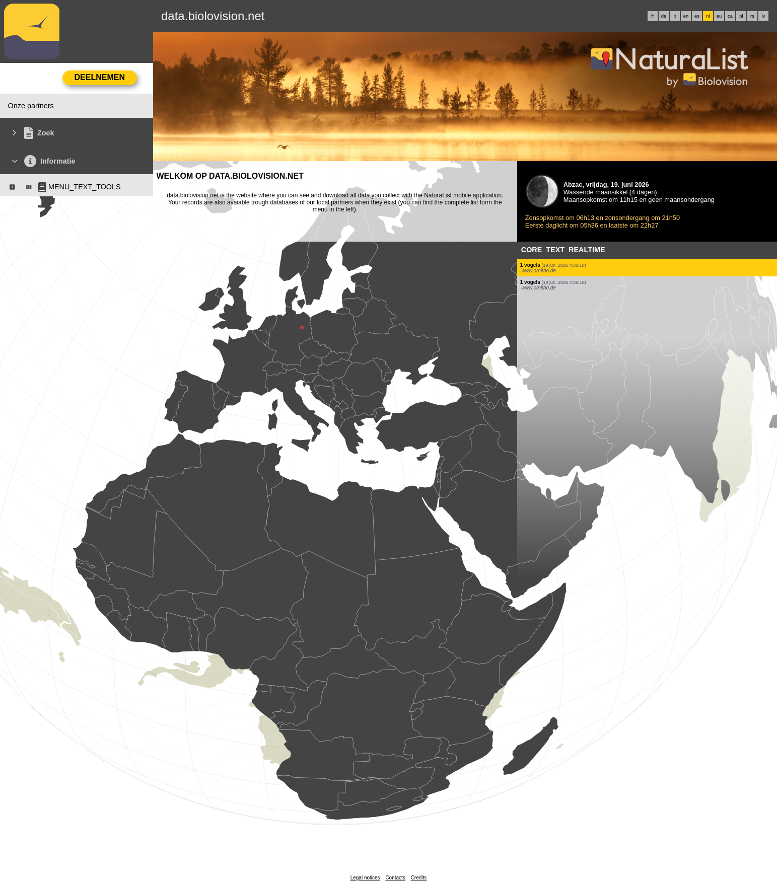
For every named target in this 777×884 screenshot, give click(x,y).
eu (719, 16)
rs (752, 16)
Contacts (395, 877)
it (675, 16)
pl (741, 16)
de (663, 16)
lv (763, 16)
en (685, 16)
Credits (419, 877)
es (696, 16)
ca (730, 16)
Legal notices (365, 877)
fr (652, 16)
